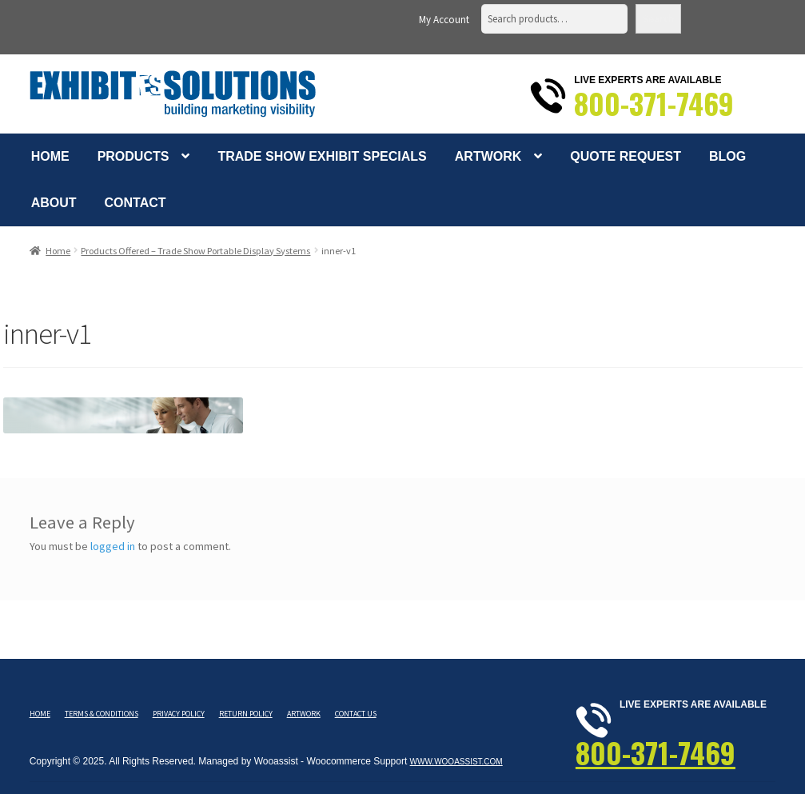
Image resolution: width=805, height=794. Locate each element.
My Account (444, 19)
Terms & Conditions (101, 713)
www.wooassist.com (456, 761)
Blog (727, 156)
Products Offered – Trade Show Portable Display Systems (195, 251)
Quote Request (625, 156)
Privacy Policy (179, 713)
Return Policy (246, 713)
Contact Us (356, 713)
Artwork (488, 156)
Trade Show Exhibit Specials (321, 156)
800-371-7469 (654, 103)
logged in (112, 546)
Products (133, 156)
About (54, 202)
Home (50, 156)
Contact (135, 202)
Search (658, 19)
